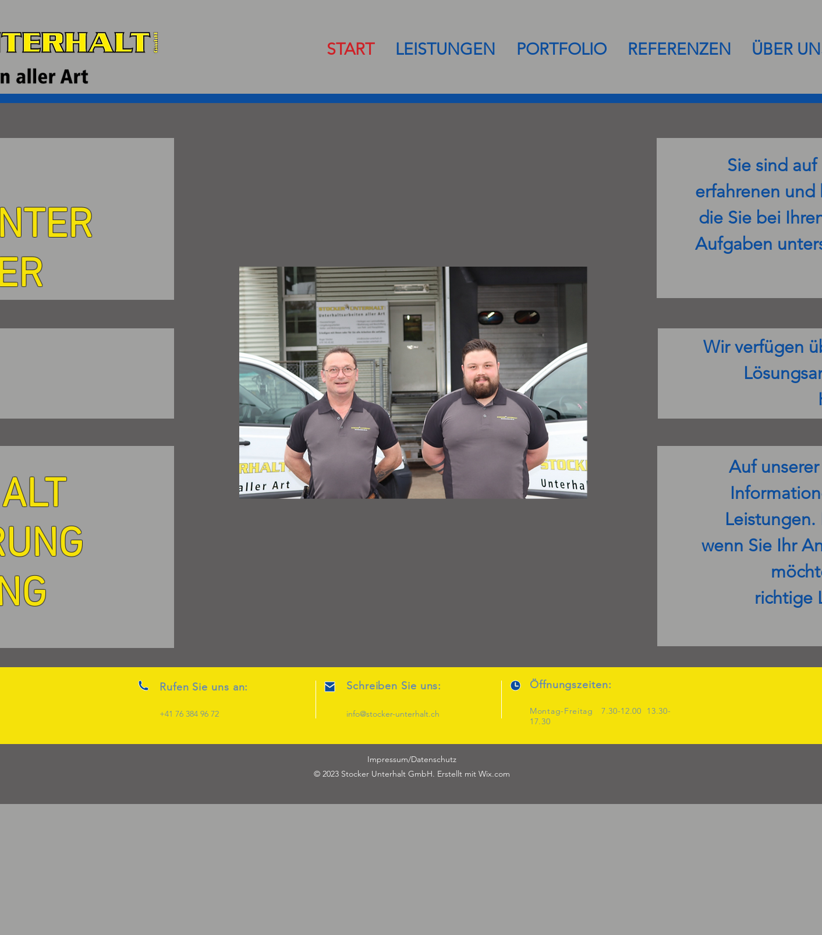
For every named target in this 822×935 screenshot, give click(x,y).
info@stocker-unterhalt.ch (393, 714)
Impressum (387, 759)
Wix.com (494, 773)
